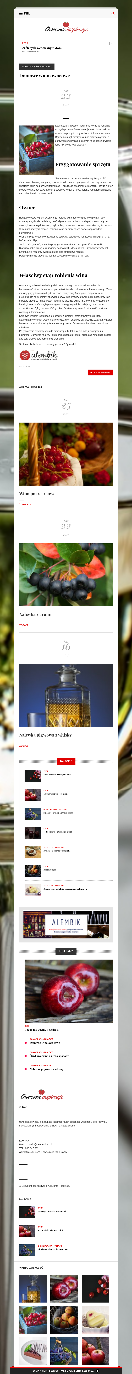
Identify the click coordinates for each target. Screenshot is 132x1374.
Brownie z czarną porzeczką (56, 850)
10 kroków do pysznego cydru (57, 831)
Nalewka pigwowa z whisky (45, 735)
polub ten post (100, 372)
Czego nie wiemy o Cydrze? (42, 1029)
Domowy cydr (49, 869)
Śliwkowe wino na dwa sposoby (58, 812)
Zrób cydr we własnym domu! (43, 48)
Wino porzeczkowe (37, 493)
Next (111, 43)
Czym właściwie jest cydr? (55, 793)
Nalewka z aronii (35, 614)
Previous (107, 43)
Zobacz (25, 505)
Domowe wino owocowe (45, 1042)
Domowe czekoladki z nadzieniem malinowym (65, 889)
